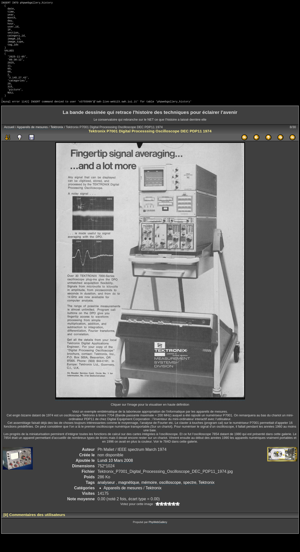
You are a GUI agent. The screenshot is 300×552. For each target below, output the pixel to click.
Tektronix (56, 144)
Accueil (9, 144)
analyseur (107, 499)
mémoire (149, 499)
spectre (189, 499)
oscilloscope (170, 499)
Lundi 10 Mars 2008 (115, 477)
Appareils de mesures (32, 144)
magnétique (128, 499)
